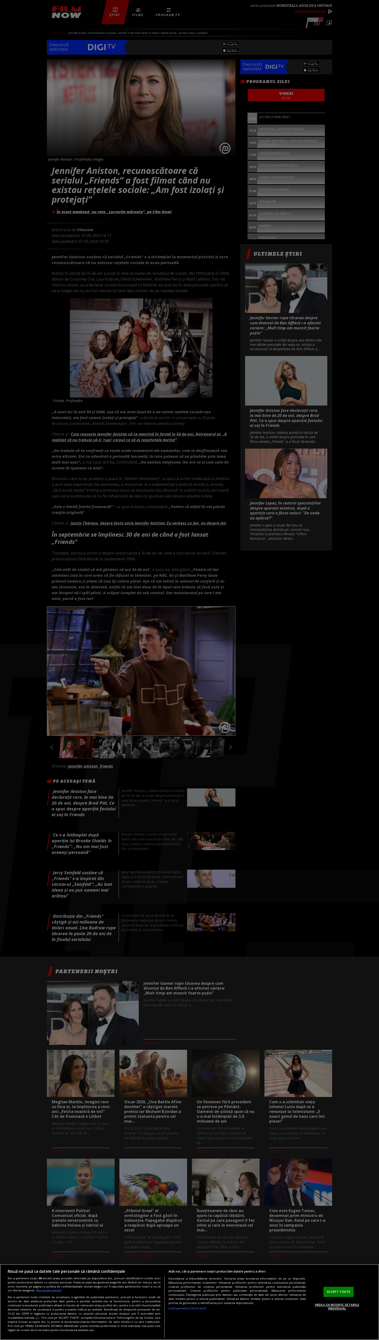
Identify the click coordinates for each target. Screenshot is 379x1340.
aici (37, 1318)
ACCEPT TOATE (338, 1291)
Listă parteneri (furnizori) (187, 1308)
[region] (189, 1302)
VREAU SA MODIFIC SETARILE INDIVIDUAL (337, 1307)
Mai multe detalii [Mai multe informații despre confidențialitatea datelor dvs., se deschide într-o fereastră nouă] (49, 1290)
